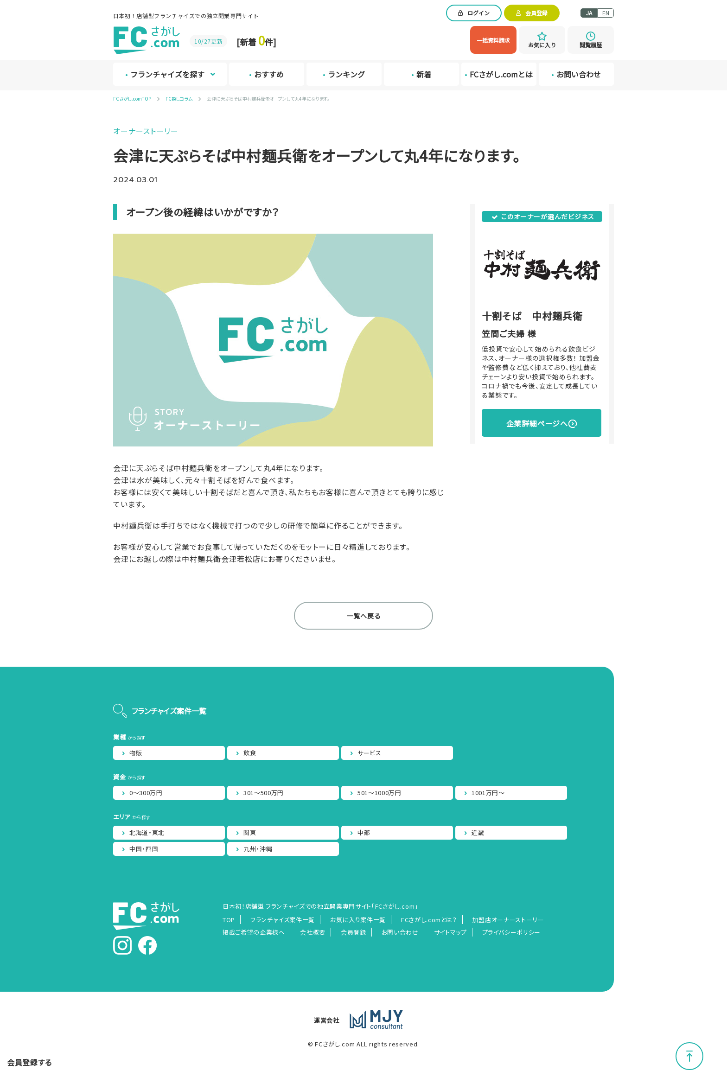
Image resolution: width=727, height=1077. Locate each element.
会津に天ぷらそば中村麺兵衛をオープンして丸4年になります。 (268, 98)
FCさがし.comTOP (132, 98)
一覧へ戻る (363, 615)
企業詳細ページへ (537, 423)
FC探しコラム (179, 98)
